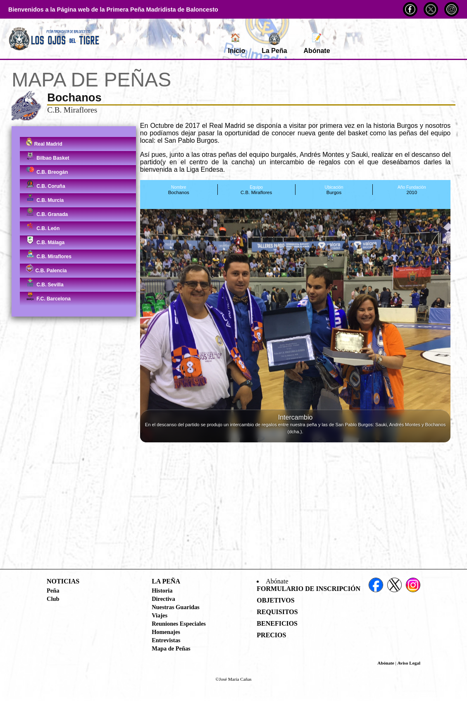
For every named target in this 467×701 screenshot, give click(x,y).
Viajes (159, 615)
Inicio (236, 43)
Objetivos (275, 600)
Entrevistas (166, 640)
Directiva (163, 598)
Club (53, 598)
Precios (271, 635)
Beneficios (277, 623)
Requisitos (277, 611)
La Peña (274, 43)
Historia (162, 590)
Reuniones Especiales (179, 623)
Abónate (317, 43)
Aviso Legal (409, 662)
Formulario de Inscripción (308, 588)
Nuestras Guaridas (176, 607)
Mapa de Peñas (171, 648)
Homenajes (166, 632)
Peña (53, 590)
